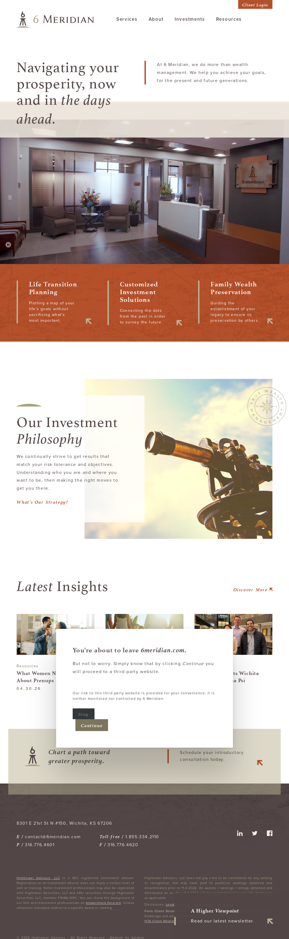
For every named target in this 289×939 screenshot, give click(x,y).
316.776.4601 (39, 845)
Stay (83, 696)
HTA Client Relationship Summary (172, 921)
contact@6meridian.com (53, 837)
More (250, 589)
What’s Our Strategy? (42, 501)
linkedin (240, 833)
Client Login (255, 4)
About (156, 19)
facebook (269, 833)
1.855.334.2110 (142, 837)
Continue (92, 707)
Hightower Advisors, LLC (38, 878)
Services (127, 19)
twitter (255, 833)
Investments (190, 19)
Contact (262, 19)
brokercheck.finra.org (103, 903)
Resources (229, 19)
